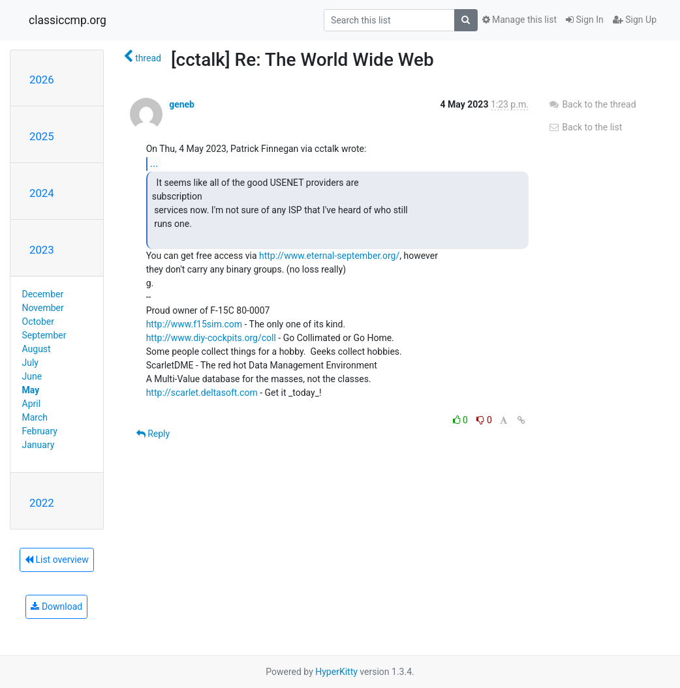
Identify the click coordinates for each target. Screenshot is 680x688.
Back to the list (585, 127)
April (31, 403)
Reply (153, 433)
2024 (41, 193)
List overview (57, 559)
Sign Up (635, 19)
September (44, 335)
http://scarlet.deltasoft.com (202, 392)
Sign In (585, 19)
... (154, 163)
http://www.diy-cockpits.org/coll (211, 338)
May (31, 390)
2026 (41, 79)
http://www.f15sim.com (194, 324)
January (38, 445)
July (30, 362)
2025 (41, 136)
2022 (41, 502)
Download (56, 606)
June (32, 376)
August (36, 349)
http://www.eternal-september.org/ (329, 255)
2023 (41, 249)
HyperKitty (336, 671)
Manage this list (519, 19)
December (43, 294)
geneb (181, 104)
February (39, 431)
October (38, 321)
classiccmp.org (67, 20)
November (43, 308)
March (35, 417)
